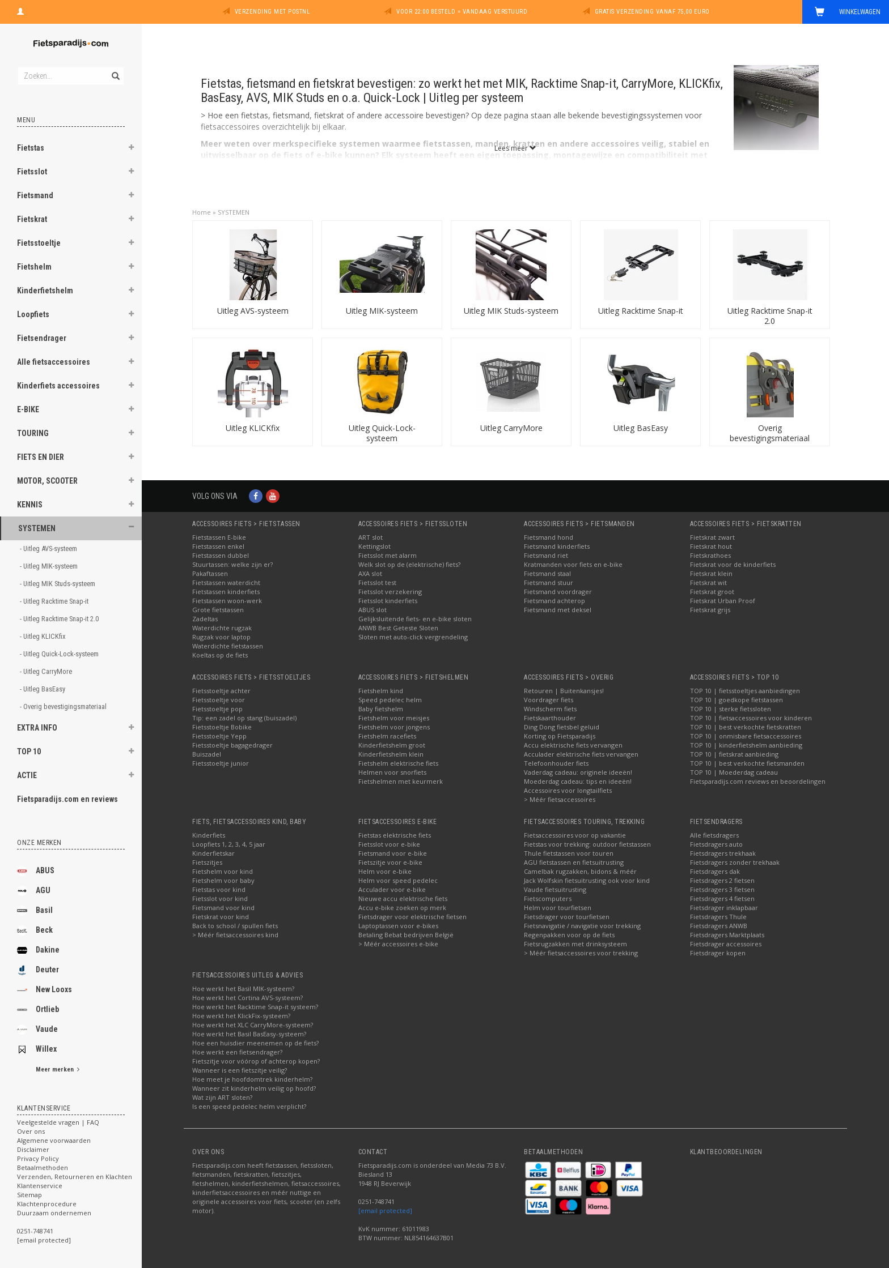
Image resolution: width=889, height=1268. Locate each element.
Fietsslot (32, 171)
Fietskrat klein (711, 573)
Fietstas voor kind (218, 889)
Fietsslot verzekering (390, 591)
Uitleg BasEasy (640, 427)
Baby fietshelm (380, 709)
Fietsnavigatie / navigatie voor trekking (582, 925)
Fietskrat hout (711, 546)
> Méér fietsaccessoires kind (235, 934)
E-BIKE (28, 409)
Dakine (38, 950)
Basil (35, 911)
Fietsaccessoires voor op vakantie (575, 835)
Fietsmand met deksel (557, 609)
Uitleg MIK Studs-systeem (511, 310)
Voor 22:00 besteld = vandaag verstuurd (461, 11)
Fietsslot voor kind (220, 898)
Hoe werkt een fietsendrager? (237, 1052)
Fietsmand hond (548, 537)
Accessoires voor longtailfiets (568, 790)
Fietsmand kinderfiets (557, 546)
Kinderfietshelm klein (391, 754)
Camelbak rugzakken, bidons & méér (580, 871)
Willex (37, 1049)
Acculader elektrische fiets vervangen (581, 754)
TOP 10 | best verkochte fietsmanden (747, 763)
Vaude (37, 1029)
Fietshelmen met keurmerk (400, 781)
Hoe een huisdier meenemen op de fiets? (255, 1043)
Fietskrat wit (708, 582)
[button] (131, 149)
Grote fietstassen (218, 609)
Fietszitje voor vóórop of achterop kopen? (256, 1061)
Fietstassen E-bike (219, 537)
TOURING (33, 433)
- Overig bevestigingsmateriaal (65, 706)
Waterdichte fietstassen (227, 646)
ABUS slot (372, 609)
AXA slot (370, 573)
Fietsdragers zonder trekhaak (735, 862)
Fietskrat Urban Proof (722, 600)
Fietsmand (35, 195)
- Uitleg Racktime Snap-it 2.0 (60, 618)
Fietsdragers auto (716, 844)
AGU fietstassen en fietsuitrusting (574, 862)
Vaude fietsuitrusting (555, 889)
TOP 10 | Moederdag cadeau (734, 772)
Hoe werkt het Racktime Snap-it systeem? (255, 1006)
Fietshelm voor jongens (394, 727)
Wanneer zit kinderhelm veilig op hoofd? (254, 1088)
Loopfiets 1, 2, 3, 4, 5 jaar (228, 844)
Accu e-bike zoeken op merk (402, 907)
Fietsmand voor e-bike (392, 853)
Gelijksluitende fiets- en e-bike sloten (415, 618)
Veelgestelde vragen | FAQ (58, 1122)
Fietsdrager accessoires (725, 944)
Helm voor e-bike (385, 871)
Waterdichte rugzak (222, 628)
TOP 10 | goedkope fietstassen (736, 699)
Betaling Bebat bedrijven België (406, 934)
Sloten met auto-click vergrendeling (413, 637)
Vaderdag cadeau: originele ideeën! (578, 772)
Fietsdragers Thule (718, 916)
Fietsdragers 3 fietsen (722, 889)
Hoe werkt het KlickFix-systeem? (241, 1015)
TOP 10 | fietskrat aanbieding (734, 754)
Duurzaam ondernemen (54, 1213)
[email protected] (385, 1210)
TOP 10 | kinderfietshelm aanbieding (746, 745)
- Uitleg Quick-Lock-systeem (60, 654)
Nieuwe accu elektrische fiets (402, 898)
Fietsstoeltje (39, 242)
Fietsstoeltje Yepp (219, 736)
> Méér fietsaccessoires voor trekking (581, 953)
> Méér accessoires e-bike (398, 944)
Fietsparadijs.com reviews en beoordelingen (758, 781)
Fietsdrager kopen (718, 953)
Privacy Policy (38, 1158)
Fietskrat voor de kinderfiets (733, 564)
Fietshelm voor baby (223, 880)
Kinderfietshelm (45, 290)
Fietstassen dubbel (220, 555)
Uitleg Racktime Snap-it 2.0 (769, 315)
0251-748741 (35, 1231)
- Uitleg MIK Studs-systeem (58, 583)
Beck (35, 930)
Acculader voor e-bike (392, 889)
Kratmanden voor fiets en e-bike (573, 564)
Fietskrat (32, 219)
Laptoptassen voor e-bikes (398, 925)
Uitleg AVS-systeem (253, 310)
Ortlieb (38, 1010)
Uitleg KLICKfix (253, 427)
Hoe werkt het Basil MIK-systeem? (243, 988)
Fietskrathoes (710, 555)
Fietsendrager (41, 338)
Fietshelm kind (380, 690)
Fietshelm (34, 266)
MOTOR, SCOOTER (47, 480)
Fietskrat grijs (710, 609)
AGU (33, 891)
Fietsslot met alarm (387, 555)
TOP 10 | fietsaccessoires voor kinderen (751, 718)
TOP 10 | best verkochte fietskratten (745, 727)
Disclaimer (33, 1149)
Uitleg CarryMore (511, 427)
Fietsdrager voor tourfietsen (566, 916)
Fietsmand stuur (548, 582)
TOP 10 (29, 751)
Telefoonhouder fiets (556, 763)
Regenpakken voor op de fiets (569, 934)
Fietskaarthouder (550, 718)
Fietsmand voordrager (558, 591)
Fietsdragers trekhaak (723, 853)
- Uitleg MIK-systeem (49, 566)
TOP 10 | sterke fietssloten (730, 709)
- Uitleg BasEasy (43, 689)
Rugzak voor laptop (221, 637)
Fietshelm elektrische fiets (398, 763)
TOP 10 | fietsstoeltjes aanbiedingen (745, 690)
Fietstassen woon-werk (227, 600)
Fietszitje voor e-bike (390, 862)
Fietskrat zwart (712, 537)
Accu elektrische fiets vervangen (573, 745)
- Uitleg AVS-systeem (49, 548)
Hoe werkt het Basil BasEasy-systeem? (249, 1034)
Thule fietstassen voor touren (568, 853)
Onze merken (39, 843)
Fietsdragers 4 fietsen (722, 898)
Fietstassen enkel (218, 546)
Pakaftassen (210, 573)
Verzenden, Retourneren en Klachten (74, 1176)
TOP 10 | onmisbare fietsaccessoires (745, 736)
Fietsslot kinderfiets (387, 600)
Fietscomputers (548, 898)
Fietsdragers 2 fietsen (722, 880)
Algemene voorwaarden (54, 1140)
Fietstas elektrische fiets (394, 835)
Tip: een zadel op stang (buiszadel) (244, 718)
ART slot (370, 537)
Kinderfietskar (213, 853)
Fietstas (30, 147)
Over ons (31, 1131)
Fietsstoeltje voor (218, 699)
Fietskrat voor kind (220, 916)
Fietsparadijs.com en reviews (67, 799)
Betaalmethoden (42, 1167)
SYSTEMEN (37, 528)
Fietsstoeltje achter (221, 690)
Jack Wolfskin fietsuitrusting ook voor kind (587, 880)
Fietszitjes (207, 862)
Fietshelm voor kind (222, 871)
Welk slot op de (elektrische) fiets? (409, 564)
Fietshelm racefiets (387, 736)
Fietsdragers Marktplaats (727, 934)
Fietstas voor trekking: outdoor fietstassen (587, 844)
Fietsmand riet (546, 555)
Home (201, 212)
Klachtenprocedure (47, 1203)
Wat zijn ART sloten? (222, 1097)
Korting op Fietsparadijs (559, 736)
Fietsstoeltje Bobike (222, 727)
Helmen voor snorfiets (392, 772)
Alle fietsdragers (714, 835)
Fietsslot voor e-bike (389, 844)
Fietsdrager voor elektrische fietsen (412, 916)
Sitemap (29, 1194)
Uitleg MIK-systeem (382, 310)
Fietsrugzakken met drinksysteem (575, 944)
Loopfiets (33, 314)
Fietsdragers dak (715, 871)
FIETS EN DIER (40, 457)
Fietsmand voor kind (223, 907)
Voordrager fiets (548, 699)
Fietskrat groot (712, 591)
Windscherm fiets (550, 709)
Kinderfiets (208, 835)
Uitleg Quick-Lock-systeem (382, 432)
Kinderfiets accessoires (58, 385)
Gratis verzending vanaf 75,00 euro (652, 11)
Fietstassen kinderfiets (226, 591)
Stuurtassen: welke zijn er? (232, 564)
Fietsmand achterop (554, 600)
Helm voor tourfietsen (557, 907)
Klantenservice (39, 1185)
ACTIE (27, 775)
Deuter (38, 970)
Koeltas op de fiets (220, 655)
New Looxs (44, 990)
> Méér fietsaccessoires (559, 799)
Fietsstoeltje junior (220, 763)
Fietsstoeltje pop (217, 709)
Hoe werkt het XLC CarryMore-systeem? (252, 1025)
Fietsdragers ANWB (718, 925)
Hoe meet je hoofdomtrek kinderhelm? (252, 1079)
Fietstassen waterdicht (226, 582)
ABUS (35, 871)
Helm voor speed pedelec (398, 880)
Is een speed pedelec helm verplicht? (249, 1106)
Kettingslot (374, 546)
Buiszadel (206, 754)
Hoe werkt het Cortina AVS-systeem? (247, 997)
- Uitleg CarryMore (47, 671)
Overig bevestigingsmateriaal (770, 432)
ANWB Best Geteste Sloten (398, 628)
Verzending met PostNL (272, 11)
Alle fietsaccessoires (53, 361)
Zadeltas (205, 618)
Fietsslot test (377, 582)
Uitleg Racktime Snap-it (640, 310)
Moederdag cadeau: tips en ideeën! (578, 781)
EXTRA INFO (37, 727)
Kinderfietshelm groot (391, 745)
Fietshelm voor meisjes (393, 718)
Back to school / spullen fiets (235, 925)
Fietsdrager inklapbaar (724, 907)
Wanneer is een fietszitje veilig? (239, 1070)
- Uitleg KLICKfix (43, 636)
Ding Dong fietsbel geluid (561, 727)
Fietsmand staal (547, 573)
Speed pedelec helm (390, 699)
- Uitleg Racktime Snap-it (55, 601)
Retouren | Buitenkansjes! (564, 690)
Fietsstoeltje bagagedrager (232, 745)
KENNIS (30, 504)
